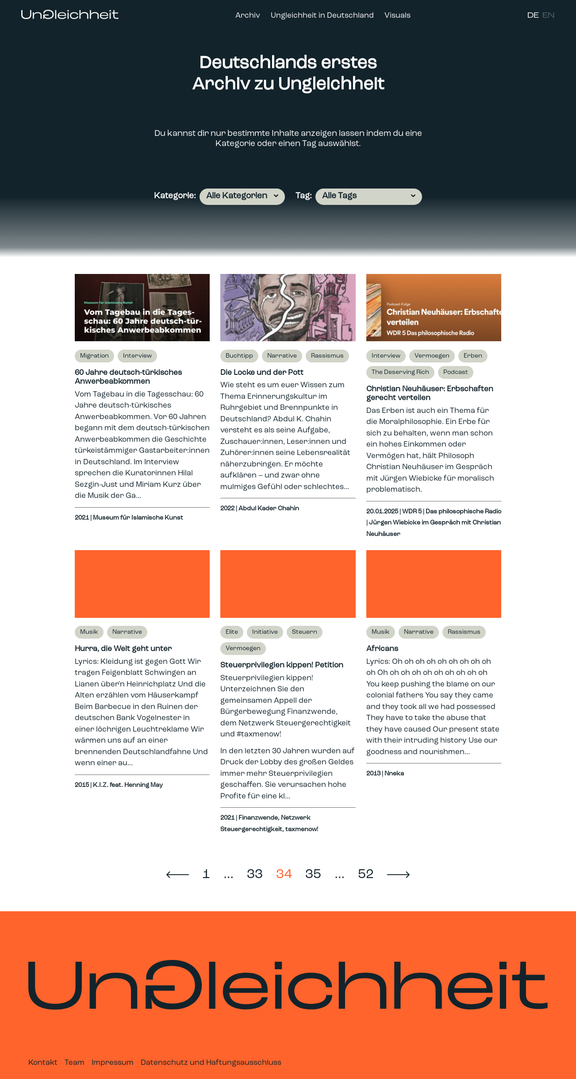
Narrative (282, 356)
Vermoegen (432, 356)
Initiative (265, 632)
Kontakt (43, 1063)
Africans (382, 649)
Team (74, 1063)
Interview (137, 356)
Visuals (397, 15)
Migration (94, 356)
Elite (232, 632)
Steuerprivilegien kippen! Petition (281, 665)
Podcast (455, 372)
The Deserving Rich (400, 372)
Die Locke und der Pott (261, 373)
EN (548, 15)
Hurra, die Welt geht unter (123, 649)
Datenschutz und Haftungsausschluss (211, 1063)
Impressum (113, 1063)
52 (366, 875)
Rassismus (327, 356)
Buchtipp (239, 356)
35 (313, 875)
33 (255, 875)
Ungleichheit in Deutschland (322, 15)
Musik (89, 632)
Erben (473, 356)
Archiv (247, 15)
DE (533, 15)
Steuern (304, 632)
